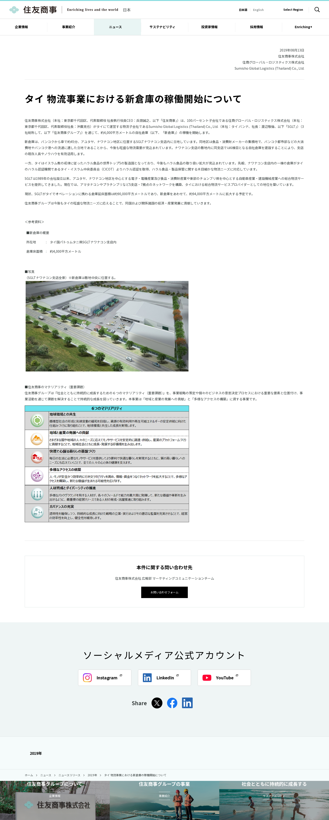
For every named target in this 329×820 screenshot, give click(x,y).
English (258, 10)
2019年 (33, 752)
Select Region (293, 9)
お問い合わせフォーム (164, 591)
